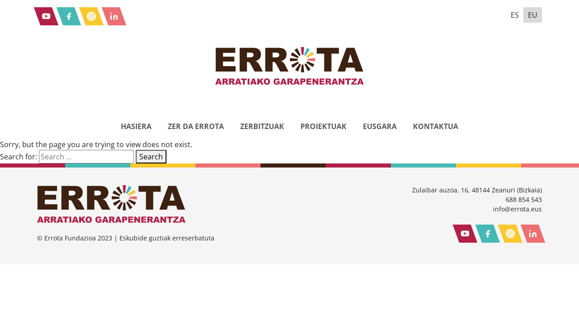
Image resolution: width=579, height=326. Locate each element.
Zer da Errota (196, 126)
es (515, 15)
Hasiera (136, 126)
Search (151, 157)
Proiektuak (323, 126)
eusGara (380, 126)
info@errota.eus (517, 209)
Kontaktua (435, 126)
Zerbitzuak (262, 126)
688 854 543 (524, 199)
